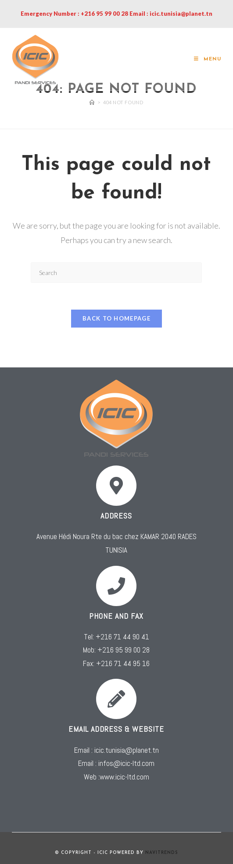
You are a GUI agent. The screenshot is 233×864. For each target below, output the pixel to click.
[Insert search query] (116, 272)
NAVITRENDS (161, 852)
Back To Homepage (116, 318)
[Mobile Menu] (207, 59)
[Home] (92, 102)
